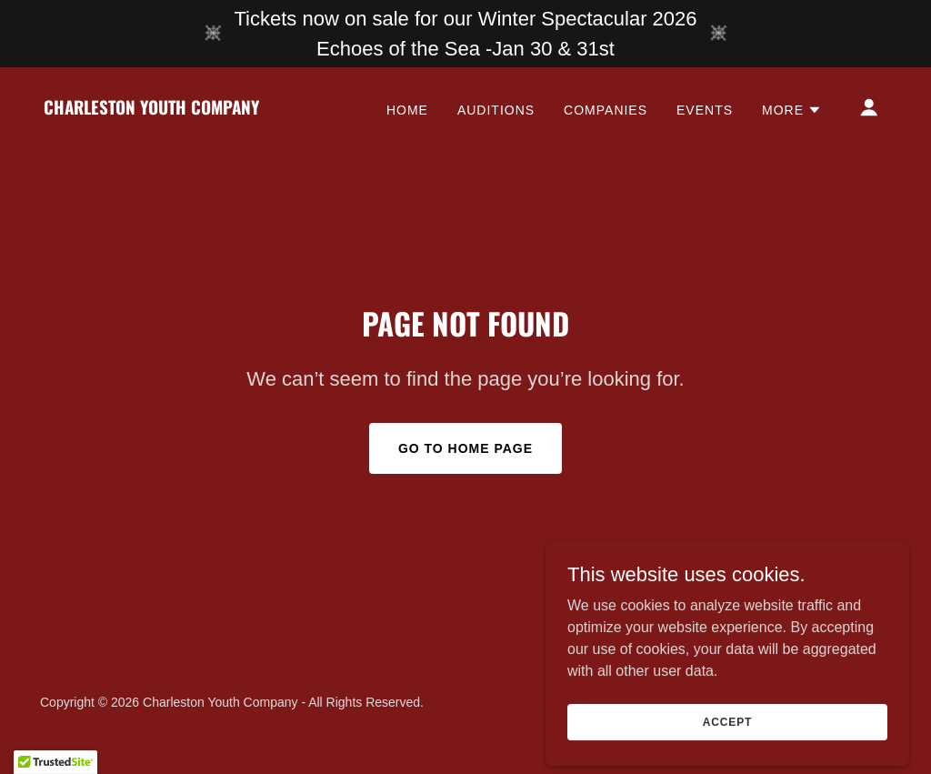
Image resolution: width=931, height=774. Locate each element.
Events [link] (704, 110)
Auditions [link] (496, 110)
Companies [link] (605, 110)
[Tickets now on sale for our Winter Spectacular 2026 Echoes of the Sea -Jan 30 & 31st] (465, 34)
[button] (792, 110)
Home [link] (407, 110)
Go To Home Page (465, 448)
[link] (151, 109)
